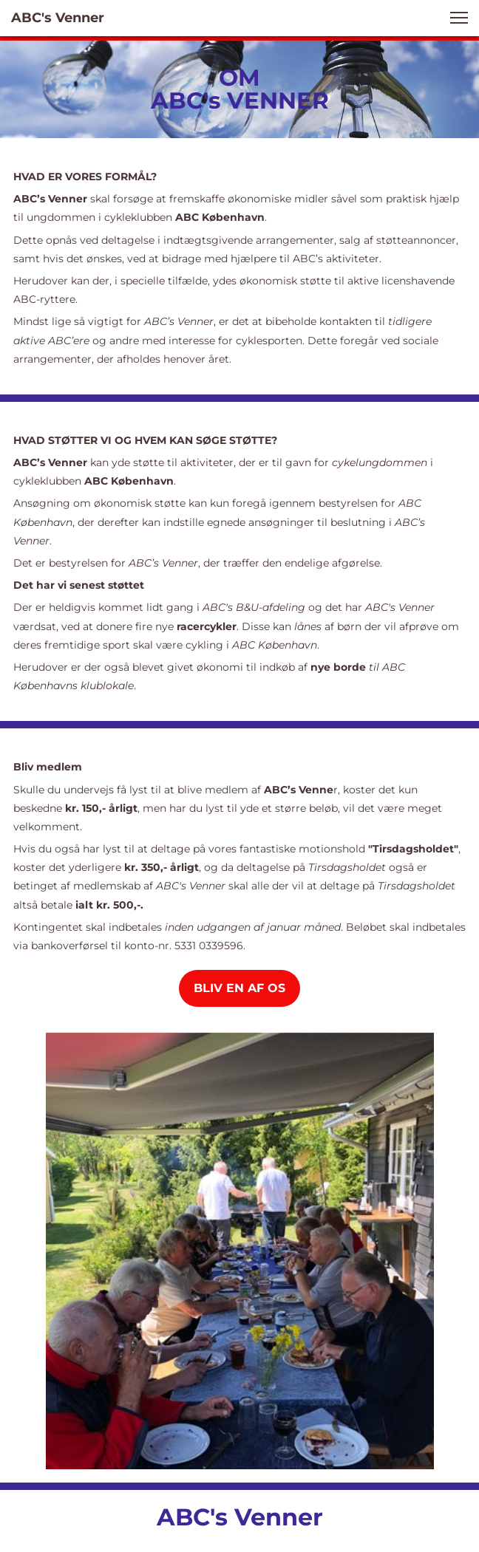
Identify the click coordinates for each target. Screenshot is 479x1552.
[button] (459, 17)
